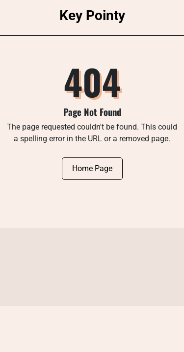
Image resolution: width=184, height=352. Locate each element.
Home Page (92, 168)
